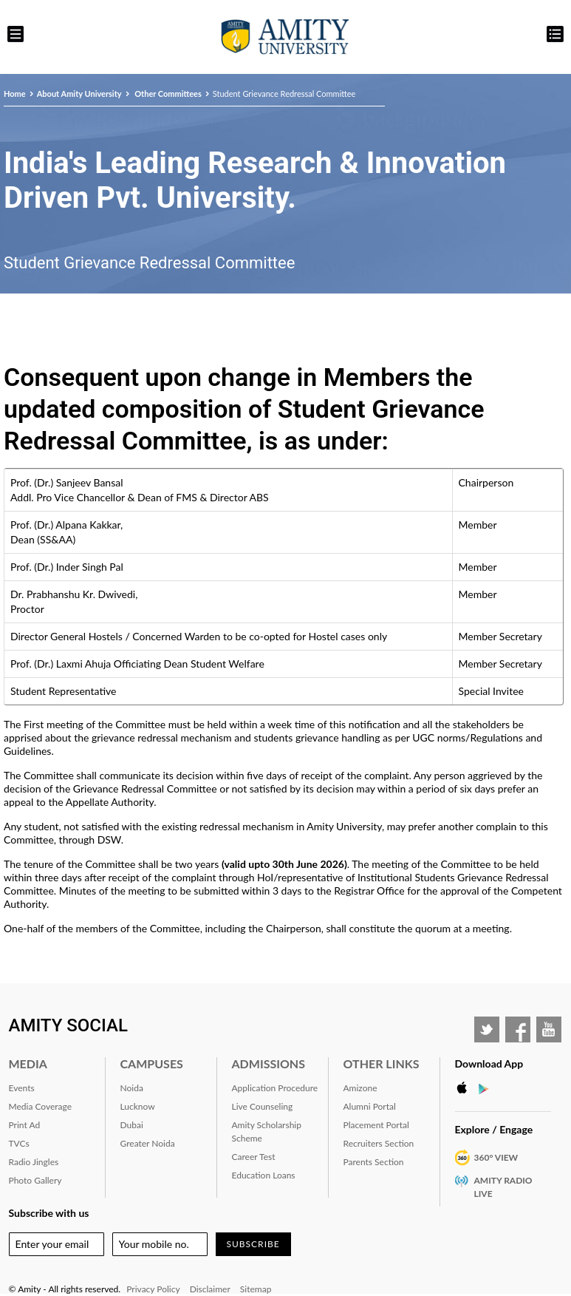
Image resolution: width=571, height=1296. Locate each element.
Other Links (381, 1063)
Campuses (151, 1063)
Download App (489, 1063)
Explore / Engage (494, 1129)
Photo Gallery (35, 1180)
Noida (131, 1087)
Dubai (131, 1124)
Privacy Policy (152, 1289)
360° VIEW (496, 1157)
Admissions (268, 1063)
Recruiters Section (378, 1143)
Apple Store (466, 1088)
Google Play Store (488, 1088)
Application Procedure (275, 1087)
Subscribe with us (49, 1213)
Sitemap (256, 1289)
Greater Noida (147, 1143)
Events (22, 1087)
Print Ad (25, 1124)
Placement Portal (376, 1124)
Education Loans (263, 1175)
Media (28, 1063)
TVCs (19, 1143)
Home (15, 93)
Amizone (360, 1087)
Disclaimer (210, 1289)
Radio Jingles (34, 1161)
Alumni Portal (369, 1106)
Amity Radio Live (503, 1187)
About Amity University (79, 93)
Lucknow (137, 1106)
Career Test (254, 1156)
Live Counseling (262, 1106)
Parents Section (373, 1161)
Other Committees (167, 93)
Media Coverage (40, 1106)
